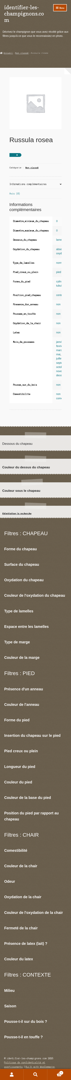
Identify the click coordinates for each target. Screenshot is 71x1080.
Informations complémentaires (28, 184)
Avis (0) (14, 193)
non (58, 304)
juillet (59, 358)
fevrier (59, 346)
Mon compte (12, 1074)
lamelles (61, 239)
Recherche (35, 1074)
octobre (60, 367)
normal (60, 262)
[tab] (35, 184)
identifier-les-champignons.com (24, 13)
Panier (55, 1072)
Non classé (22, 53)
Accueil (8, 53)
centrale (61, 295)
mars (59, 350)
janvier (60, 342)
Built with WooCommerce (40, 1067)
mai (58, 354)
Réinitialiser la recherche (16, 513)
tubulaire (61, 285)
